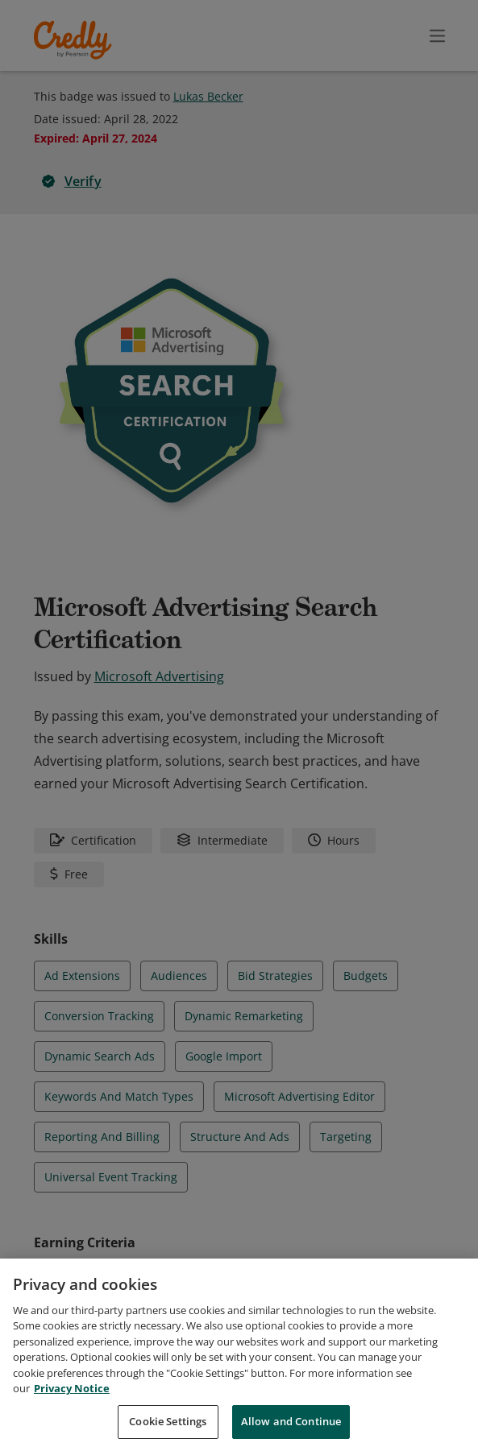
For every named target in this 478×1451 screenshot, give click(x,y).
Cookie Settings (167, 1430)
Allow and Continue (291, 1430)
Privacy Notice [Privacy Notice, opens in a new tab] (72, 1397)
